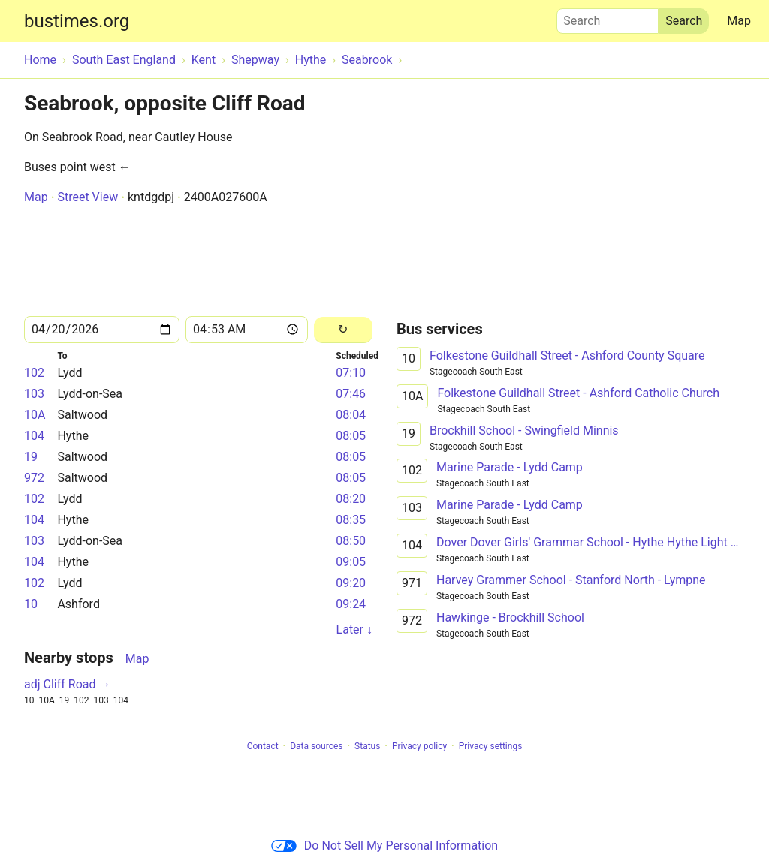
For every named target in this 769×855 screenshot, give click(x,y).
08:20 (351, 499)
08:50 (351, 541)
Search (607, 17)
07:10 (351, 373)
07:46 (351, 394)
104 (34, 436)
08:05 (351, 436)
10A (34, 415)
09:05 (351, 562)
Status (367, 746)
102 (34, 373)
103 (34, 394)
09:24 (351, 604)
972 (34, 478)
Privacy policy (419, 746)
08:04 (351, 415)
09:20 (351, 583)
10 (31, 604)
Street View (87, 197)
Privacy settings (491, 746)
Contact (263, 746)
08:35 (351, 520)
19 (31, 457)
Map (739, 21)
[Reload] (343, 330)
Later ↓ (354, 629)
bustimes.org (76, 21)
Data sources (316, 746)
